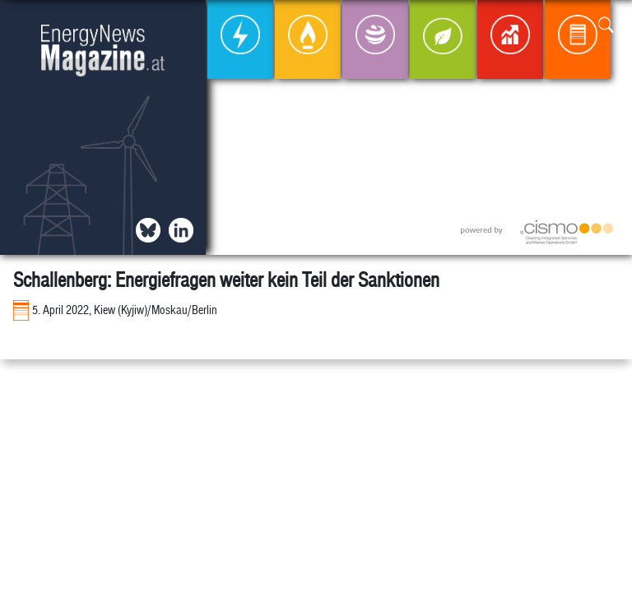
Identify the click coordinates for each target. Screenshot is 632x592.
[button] (606, 26)
